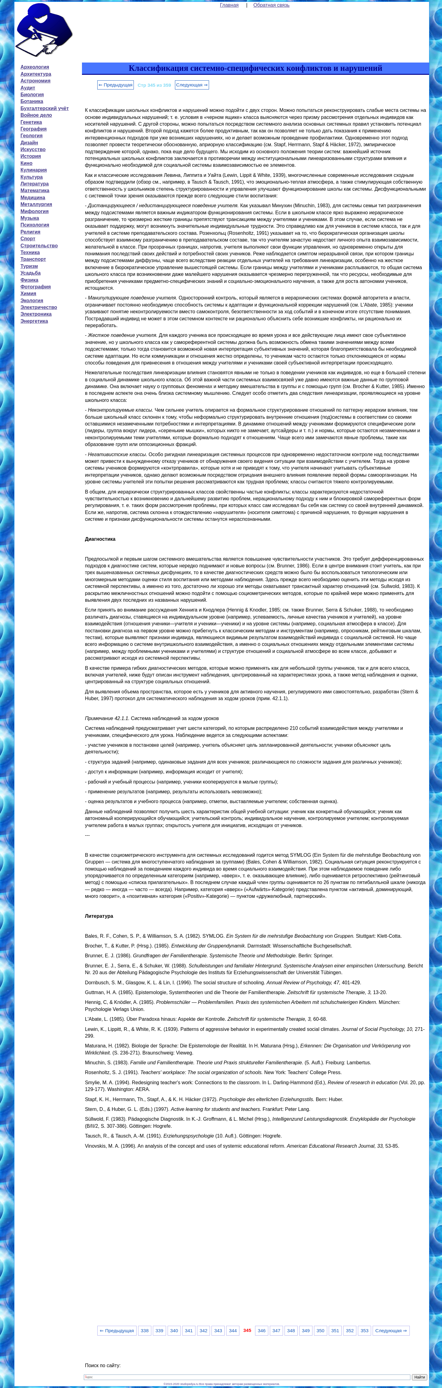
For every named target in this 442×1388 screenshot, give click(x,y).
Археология (35, 67)
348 (291, 1330)
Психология (35, 224)
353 (365, 1330)
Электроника (36, 314)
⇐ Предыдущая (116, 84)
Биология (32, 94)
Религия (31, 232)
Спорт (28, 238)
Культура (32, 177)
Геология (32, 135)
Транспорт (33, 259)
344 (233, 1330)
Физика (29, 280)
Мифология (35, 211)
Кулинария (34, 170)
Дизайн (29, 142)
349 (306, 1330)
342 (203, 1330)
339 (159, 1330)
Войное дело (36, 115)
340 (174, 1330)
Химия (29, 293)
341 (189, 1330)
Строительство (39, 245)
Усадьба (31, 273)
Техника (30, 252)
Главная (229, 5)
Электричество (39, 307)
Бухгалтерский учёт (45, 108)
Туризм (29, 266)
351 (335, 1330)
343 (218, 1330)
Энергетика (34, 321)
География (34, 129)
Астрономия (36, 80)
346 (262, 1330)
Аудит (28, 87)
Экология (32, 300)
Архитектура (36, 74)
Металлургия (36, 204)
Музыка (30, 218)
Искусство (33, 149)
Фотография (36, 286)
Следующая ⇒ (192, 84)
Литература (35, 183)
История (31, 156)
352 (350, 1330)
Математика (35, 190)
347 (277, 1330)
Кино (27, 163)
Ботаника (32, 101)
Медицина (33, 197)
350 (320, 1330)
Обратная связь (272, 5)
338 (145, 1330)
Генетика (31, 122)
